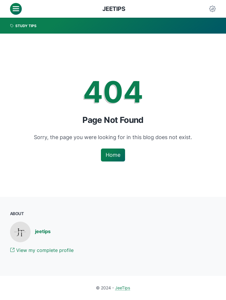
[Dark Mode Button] (212, 8)
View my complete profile (42, 250)
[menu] (16, 9)
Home (113, 155)
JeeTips (113, 8)
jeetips (43, 231)
